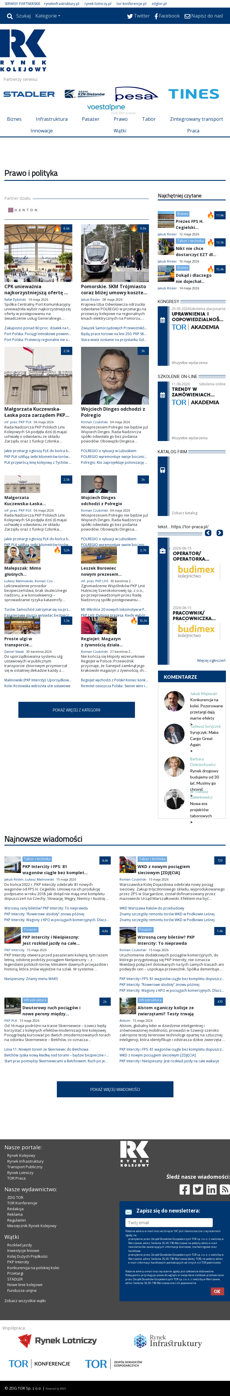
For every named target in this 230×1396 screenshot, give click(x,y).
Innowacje (42, 130)
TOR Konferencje (22, 1203)
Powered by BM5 (55, 1388)
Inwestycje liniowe (23, 1250)
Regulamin (16, 1220)
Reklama (15, 1214)
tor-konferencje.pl (131, 3)
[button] (208, 542)
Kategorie (46, 16)
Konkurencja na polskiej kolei (33, 1267)
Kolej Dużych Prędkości (27, 1256)
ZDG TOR (15, 1197)
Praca (193, 130)
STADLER (15, 1279)
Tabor (149, 119)
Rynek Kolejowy (21, 1155)
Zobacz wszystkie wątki (25, 1300)
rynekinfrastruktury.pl (61, 3)
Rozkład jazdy (19, 1245)
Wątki (120, 130)
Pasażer (90, 119)
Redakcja (15, 1208)
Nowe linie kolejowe (25, 1284)
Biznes (14, 119)
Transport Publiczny (25, 1166)
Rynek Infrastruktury (25, 1161)
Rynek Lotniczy (20, 1172)
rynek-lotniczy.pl (98, 3)
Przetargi (15, 1273)
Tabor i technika (190, 240)
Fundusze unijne (22, 1290)
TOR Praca (16, 1178)
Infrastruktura (52, 119)
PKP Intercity (18, 1261)
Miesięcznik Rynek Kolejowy (32, 1225)
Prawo (121, 119)
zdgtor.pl (159, 3)
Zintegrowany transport (196, 119)
